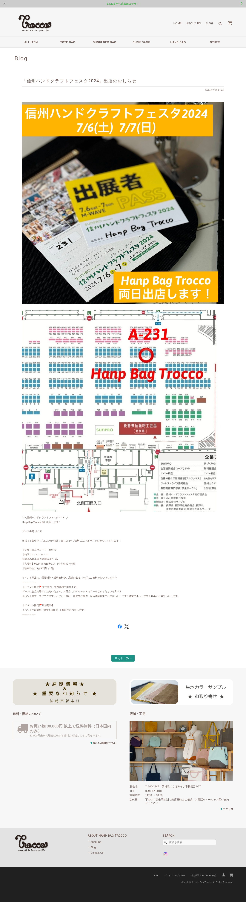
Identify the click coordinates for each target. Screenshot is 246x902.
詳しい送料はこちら (104, 743)
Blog (209, 23)
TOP (156, 875)
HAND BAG (178, 42)
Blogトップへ (123, 658)
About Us (193, 23)
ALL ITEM (31, 42)
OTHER (215, 42)
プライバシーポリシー (174, 875)
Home (177, 23)
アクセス (228, 809)
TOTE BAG (67, 42)
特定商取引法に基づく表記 (203, 875)
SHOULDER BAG (104, 42)
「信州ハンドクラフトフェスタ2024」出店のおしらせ (79, 81)
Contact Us (96, 852)
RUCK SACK (141, 42)
